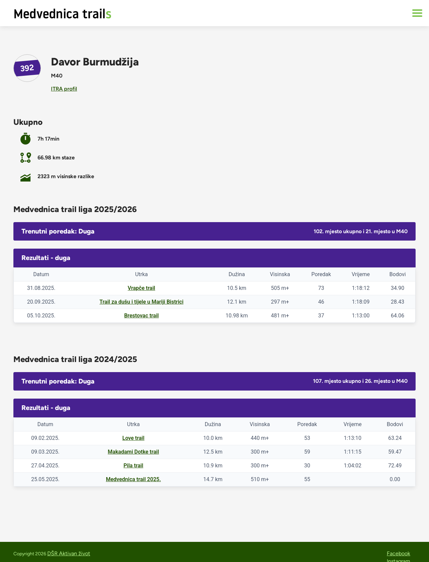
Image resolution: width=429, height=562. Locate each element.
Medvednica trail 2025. (133, 479)
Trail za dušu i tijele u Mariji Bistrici (141, 302)
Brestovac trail (141, 315)
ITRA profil (64, 89)
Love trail (133, 438)
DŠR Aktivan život (68, 553)
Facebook (398, 553)
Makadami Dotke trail (133, 452)
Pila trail (133, 465)
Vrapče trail (141, 288)
